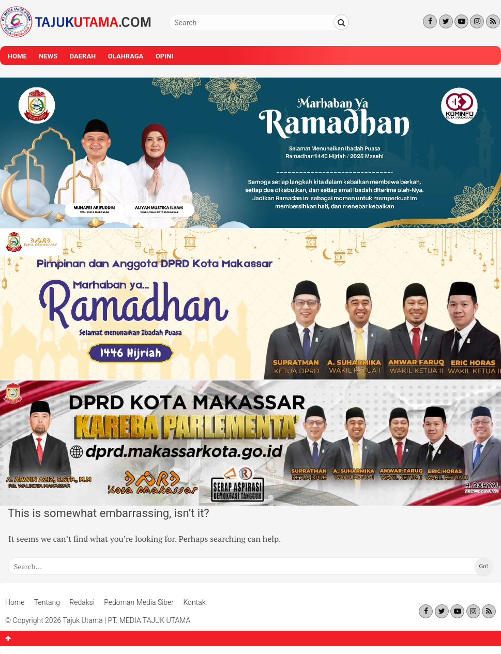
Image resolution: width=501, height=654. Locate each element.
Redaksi (82, 602)
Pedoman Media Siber (139, 602)
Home (17, 56)
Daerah (83, 56)
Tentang (47, 602)
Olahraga (126, 56)
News (48, 56)
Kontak (194, 602)
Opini (164, 56)
